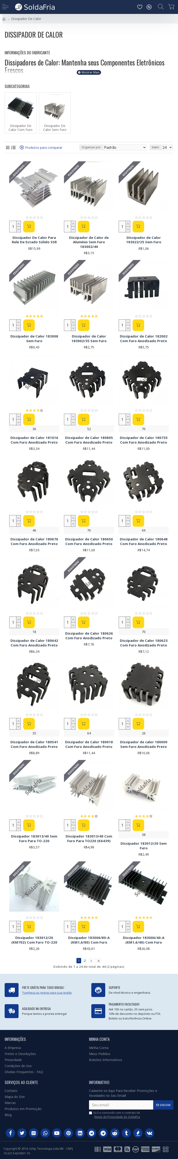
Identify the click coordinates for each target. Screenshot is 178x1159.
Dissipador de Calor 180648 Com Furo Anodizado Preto (144, 541)
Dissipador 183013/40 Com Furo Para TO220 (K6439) (89, 838)
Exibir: (156, 147)
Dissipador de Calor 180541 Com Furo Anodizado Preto (34, 744)
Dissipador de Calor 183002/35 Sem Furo (89, 338)
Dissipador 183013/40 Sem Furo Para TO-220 (34, 838)
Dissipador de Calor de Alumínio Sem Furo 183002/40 (89, 242)
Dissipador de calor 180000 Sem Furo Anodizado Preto (143, 744)
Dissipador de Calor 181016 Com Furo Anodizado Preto (34, 440)
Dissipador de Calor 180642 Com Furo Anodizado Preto (34, 642)
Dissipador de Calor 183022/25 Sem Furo (143, 239)
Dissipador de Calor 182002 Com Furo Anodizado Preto (144, 338)
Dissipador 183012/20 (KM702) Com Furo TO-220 (34, 940)
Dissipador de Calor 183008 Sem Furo (34, 338)
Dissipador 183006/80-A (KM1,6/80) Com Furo (89, 940)
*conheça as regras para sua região (47, 992)
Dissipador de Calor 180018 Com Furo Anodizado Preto (89, 744)
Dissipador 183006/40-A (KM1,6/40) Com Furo (143, 940)
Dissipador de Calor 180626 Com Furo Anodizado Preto (89, 635)
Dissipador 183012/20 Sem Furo (144, 845)
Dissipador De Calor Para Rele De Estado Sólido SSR (34, 239)
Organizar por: (91, 147)
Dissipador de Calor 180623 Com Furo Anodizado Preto (144, 642)
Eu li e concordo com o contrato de (115, 1115)
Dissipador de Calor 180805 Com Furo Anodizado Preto (89, 440)
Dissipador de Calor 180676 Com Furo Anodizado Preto (34, 541)
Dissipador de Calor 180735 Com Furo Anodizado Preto (144, 440)
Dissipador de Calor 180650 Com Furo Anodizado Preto (89, 541)
